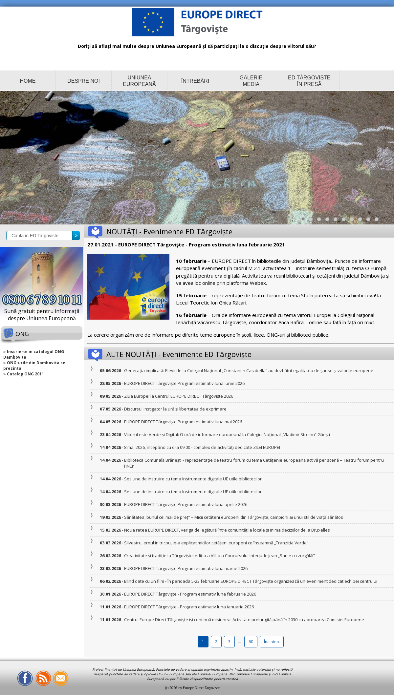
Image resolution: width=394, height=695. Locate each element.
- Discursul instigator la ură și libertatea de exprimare (175, 409)
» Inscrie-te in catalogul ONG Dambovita (33, 354)
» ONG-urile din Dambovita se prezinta (34, 365)
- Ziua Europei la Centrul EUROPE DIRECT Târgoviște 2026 (178, 396)
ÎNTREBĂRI (195, 81)
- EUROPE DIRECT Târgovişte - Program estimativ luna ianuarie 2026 (188, 607)
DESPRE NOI (83, 81)
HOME (28, 81)
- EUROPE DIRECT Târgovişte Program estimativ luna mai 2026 (182, 422)
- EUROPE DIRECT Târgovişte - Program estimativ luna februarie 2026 (189, 594)
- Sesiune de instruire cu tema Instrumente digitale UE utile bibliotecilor (192, 479)
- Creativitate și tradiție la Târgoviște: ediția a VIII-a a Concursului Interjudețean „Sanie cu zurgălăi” (219, 555)
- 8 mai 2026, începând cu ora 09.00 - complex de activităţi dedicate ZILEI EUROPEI (201, 447)
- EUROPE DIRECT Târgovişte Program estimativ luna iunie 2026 (184, 383)
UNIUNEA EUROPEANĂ (139, 81)
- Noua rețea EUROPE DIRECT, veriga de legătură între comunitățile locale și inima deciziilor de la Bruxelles (226, 530)
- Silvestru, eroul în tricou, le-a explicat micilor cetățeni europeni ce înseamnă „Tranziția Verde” (215, 543)
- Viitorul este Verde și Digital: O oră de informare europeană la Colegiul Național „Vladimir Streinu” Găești (226, 434)
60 (251, 641)
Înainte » (271, 641)
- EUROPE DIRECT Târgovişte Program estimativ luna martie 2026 (185, 568)
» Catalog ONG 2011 (23, 374)
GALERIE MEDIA (251, 81)
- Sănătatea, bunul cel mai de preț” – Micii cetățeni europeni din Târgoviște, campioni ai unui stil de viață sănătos (233, 517)
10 (378, 220)
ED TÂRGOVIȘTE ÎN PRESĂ (309, 81)
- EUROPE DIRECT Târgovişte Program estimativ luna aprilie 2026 (185, 504)
